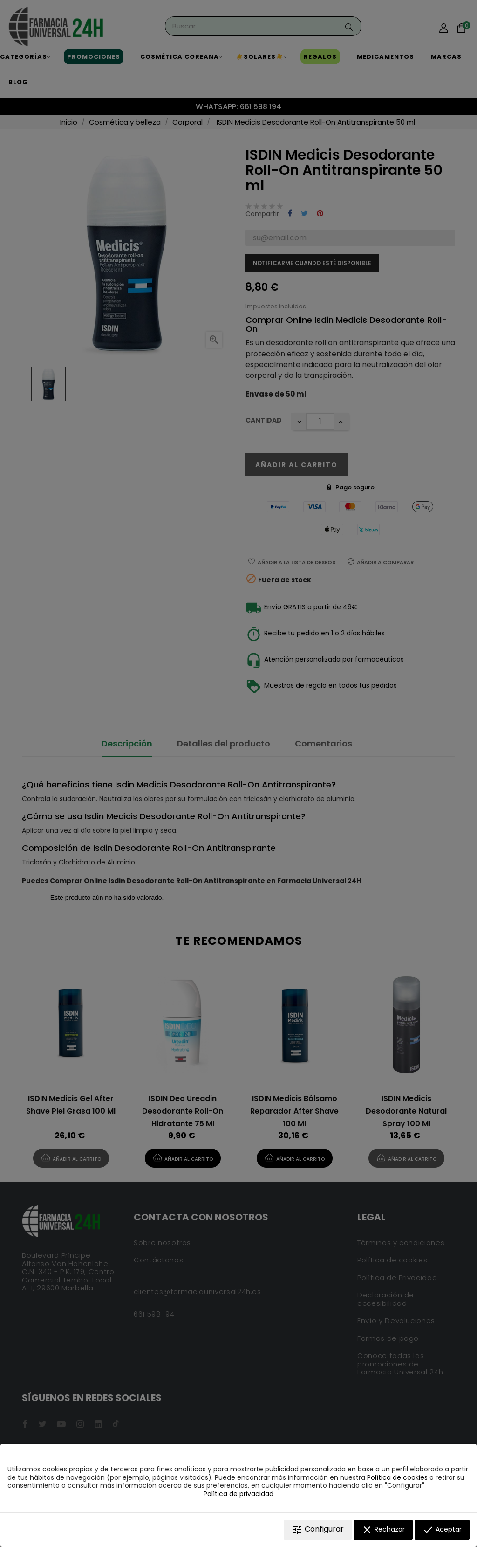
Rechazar (383, 1529)
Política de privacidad (238, 1493)
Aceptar (442, 1529)
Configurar (318, 1529)
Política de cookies (397, 1477)
